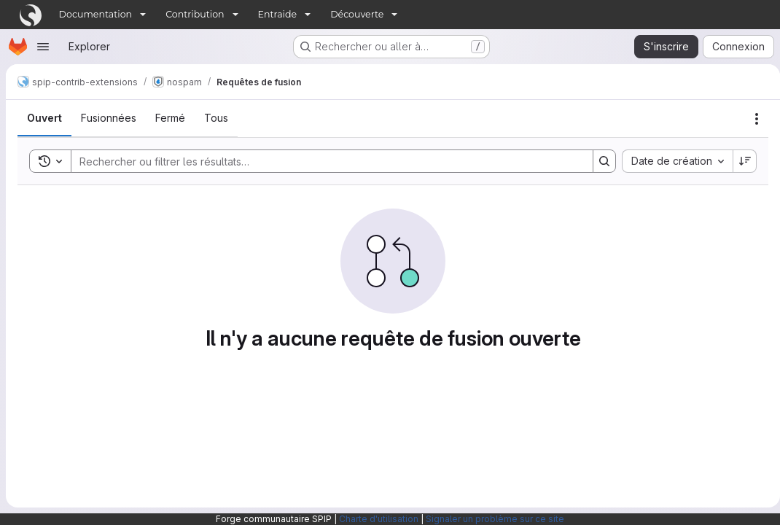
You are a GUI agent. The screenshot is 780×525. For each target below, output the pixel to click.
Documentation (96, 14)
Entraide (277, 14)
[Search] (321, 161)
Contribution (194, 14)
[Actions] (751, 119)
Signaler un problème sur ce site (495, 518)
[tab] (44, 118)
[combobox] (671, 161)
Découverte (356, 14)
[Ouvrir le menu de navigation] (43, 46)
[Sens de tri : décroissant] (739, 161)
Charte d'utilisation (378, 518)
